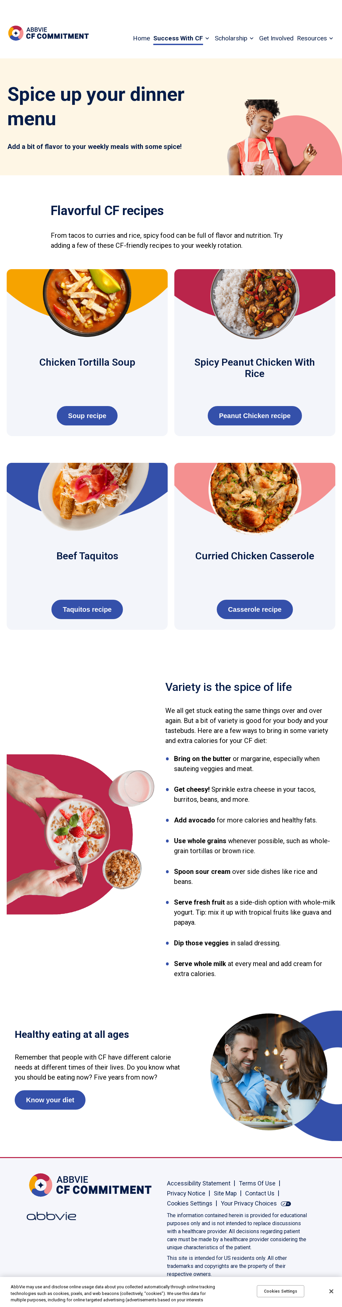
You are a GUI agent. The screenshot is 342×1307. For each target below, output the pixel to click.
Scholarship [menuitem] (231, 38)
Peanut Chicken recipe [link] (255, 415)
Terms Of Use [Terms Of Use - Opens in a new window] (257, 1183)
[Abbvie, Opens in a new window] (48, 1216)
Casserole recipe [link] (255, 609)
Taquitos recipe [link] (87, 609)
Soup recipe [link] (87, 415)
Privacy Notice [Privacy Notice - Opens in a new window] (186, 1193)
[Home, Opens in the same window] (48, 1184)
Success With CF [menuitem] (178, 38)
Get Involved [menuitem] (276, 38)
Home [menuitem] (141, 38)
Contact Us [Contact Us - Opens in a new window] (260, 1193)
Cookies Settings (189, 1203)
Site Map (225, 1193)
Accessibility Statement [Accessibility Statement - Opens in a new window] (198, 1183)
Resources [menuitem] (312, 38)
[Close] (331, 1291)
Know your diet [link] (50, 1100)
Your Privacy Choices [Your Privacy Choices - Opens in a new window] (249, 1203)
